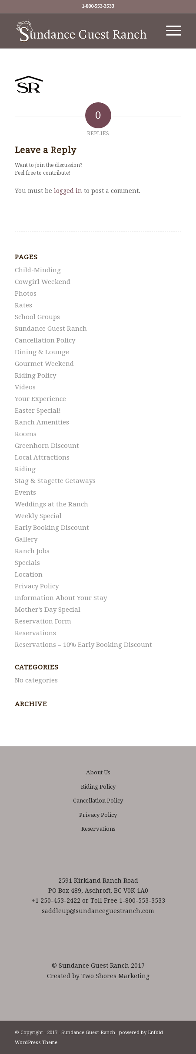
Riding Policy (35, 375)
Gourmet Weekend (44, 364)
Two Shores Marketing (115, 975)
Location (29, 574)
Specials (27, 563)
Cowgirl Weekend (42, 282)
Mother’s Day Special (47, 609)
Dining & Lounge (42, 352)
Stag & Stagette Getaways (55, 481)
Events (25, 492)
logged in (68, 190)
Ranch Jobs (32, 551)
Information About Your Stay (61, 598)
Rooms (26, 434)
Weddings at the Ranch (51, 504)
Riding (25, 469)
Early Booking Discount (52, 528)
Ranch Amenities (42, 422)
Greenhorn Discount (47, 446)
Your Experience (40, 399)
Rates (23, 305)
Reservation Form (43, 621)
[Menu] (169, 30)
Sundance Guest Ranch (51, 329)
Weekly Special (38, 516)
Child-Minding (38, 270)
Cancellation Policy (45, 340)
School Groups (37, 317)
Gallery (26, 539)
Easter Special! (38, 410)
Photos (26, 293)
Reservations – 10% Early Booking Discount (83, 645)
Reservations (35, 633)
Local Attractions (42, 457)
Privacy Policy (37, 586)
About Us (98, 772)
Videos (25, 387)
